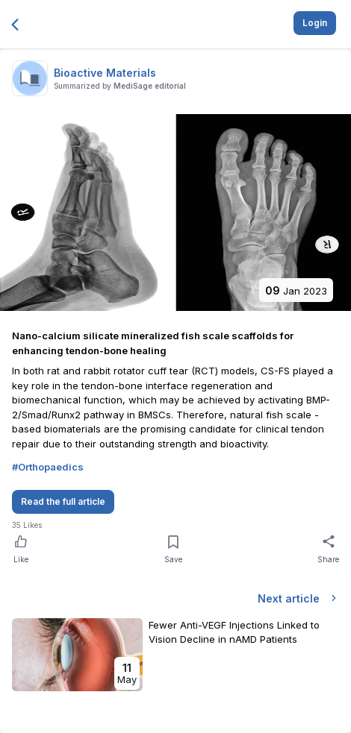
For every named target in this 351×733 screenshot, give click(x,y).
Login (314, 22)
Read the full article (63, 501)
